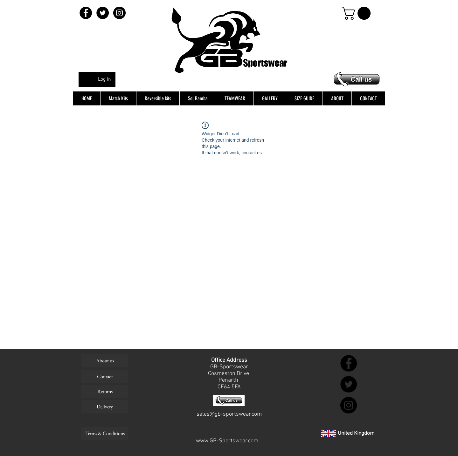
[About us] (104, 360)
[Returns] (104, 391)
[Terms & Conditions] (104, 433)
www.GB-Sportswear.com (227, 441)
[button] (358, 13)
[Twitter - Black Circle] (102, 13)
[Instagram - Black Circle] (119, 13)
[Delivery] (104, 406)
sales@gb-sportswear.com (229, 414)
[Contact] (104, 376)
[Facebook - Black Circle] (86, 13)
